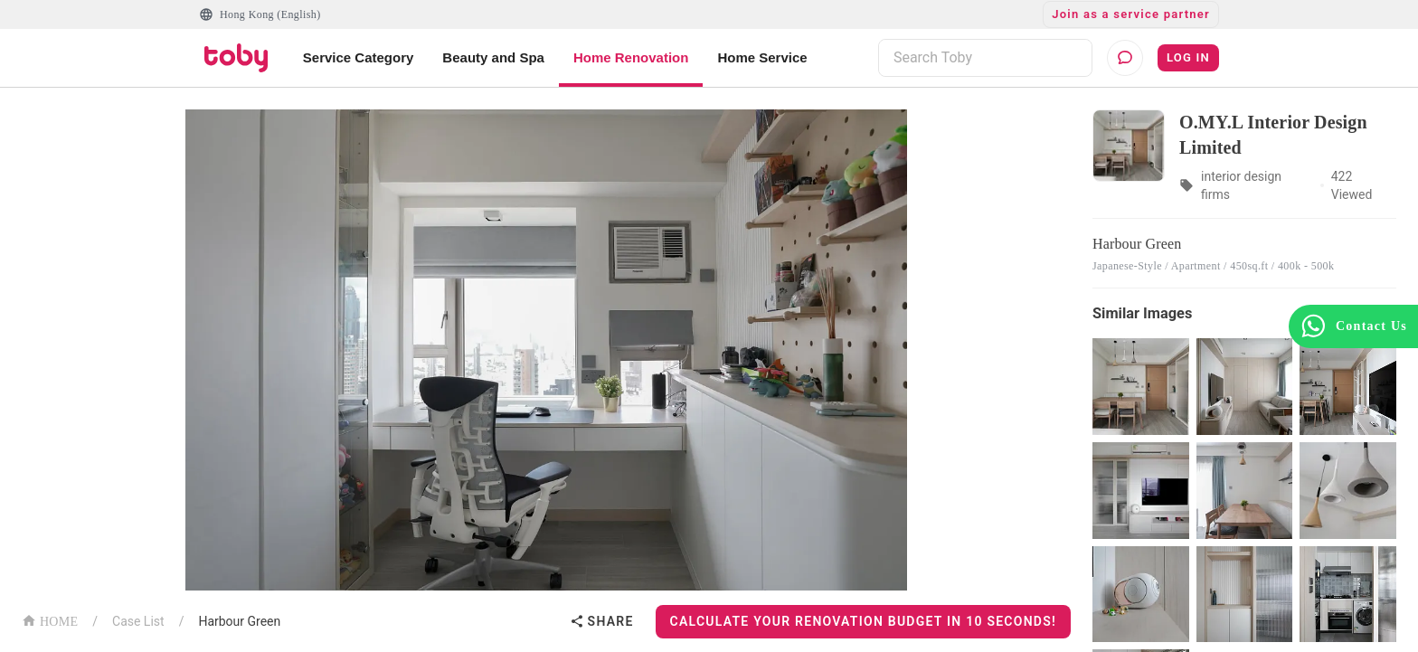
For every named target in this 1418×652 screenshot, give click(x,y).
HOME (50, 619)
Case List (138, 621)
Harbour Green (239, 621)
